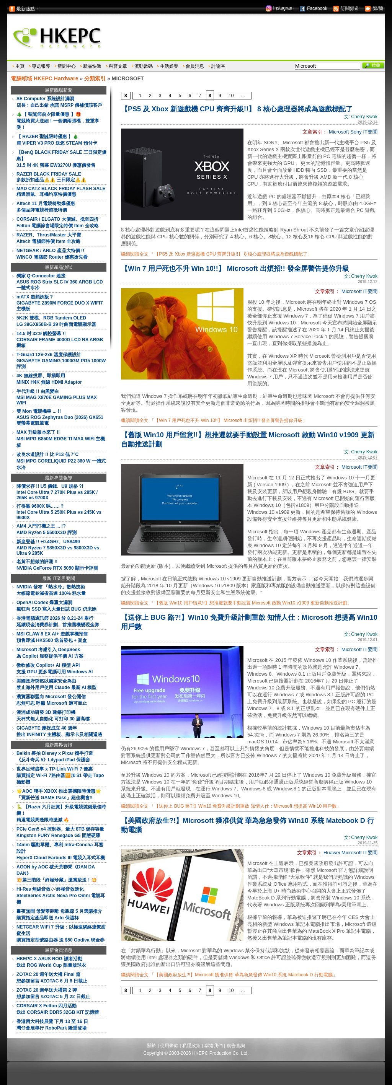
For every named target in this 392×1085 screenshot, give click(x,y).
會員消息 (195, 66)
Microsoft (339, 132)
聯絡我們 (213, 1045)
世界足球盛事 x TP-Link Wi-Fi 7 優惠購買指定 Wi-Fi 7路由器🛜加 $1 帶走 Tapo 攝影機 (60, 775)
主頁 (19, 66)
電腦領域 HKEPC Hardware (44, 78)
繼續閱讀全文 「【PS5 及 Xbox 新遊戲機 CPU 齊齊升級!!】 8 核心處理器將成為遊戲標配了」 (216, 254)
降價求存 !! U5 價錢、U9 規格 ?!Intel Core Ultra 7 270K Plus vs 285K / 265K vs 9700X (57, 492)
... (243, 95)
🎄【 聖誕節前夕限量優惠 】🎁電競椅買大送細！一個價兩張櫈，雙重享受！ (57, 121)
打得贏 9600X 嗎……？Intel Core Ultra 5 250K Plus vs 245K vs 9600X (58, 511)
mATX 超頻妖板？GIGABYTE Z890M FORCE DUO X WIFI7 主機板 (59, 302)
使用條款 (169, 1045)
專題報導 (41, 66)
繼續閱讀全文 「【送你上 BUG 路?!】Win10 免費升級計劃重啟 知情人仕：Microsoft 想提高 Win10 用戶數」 (231, 806)
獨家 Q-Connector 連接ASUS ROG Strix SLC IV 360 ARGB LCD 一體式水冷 (59, 281)
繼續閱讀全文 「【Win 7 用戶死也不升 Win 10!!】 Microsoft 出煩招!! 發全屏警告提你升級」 (214, 420)
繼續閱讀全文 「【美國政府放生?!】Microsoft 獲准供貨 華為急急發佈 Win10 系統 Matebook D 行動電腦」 (229, 974)
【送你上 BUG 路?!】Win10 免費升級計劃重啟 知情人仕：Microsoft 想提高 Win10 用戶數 (249, 622)
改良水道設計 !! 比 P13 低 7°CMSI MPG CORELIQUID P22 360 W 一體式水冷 (61, 461)
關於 (151, 1045)
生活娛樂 (169, 66)
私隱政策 (191, 1045)
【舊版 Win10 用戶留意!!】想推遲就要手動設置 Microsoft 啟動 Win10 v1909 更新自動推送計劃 (247, 439)
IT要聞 (370, 132)
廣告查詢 (236, 1045)
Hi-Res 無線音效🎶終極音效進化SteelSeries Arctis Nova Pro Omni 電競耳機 (60, 895)
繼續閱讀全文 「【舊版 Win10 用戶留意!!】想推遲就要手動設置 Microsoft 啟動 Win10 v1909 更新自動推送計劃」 (236, 603)
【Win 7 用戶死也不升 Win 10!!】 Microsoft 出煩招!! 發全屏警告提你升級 (235, 268)
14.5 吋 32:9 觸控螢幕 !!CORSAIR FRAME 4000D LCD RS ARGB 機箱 (59, 339)
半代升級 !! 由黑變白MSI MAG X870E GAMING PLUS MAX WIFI (56, 397)
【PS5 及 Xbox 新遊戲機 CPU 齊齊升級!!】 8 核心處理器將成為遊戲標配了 (237, 109)
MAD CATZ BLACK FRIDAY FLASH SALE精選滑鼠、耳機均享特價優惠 (60, 191)
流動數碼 (143, 66)
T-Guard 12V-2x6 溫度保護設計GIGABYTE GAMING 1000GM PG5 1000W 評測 (61, 360)
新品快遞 (92, 66)
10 (231, 95)
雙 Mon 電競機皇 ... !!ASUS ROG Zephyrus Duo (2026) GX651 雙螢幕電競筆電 (59, 417)
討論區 (218, 66)
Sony (356, 132)
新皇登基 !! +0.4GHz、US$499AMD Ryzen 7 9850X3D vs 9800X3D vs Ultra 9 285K (57, 547)
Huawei (331, 852)
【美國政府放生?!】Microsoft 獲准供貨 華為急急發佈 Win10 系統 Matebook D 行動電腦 (247, 825)
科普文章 (118, 66)
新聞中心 (66, 66)
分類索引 (95, 78)
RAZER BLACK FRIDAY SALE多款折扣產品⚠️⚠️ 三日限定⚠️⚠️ (51, 176)
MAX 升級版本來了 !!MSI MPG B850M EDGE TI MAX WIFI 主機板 (60, 439)
